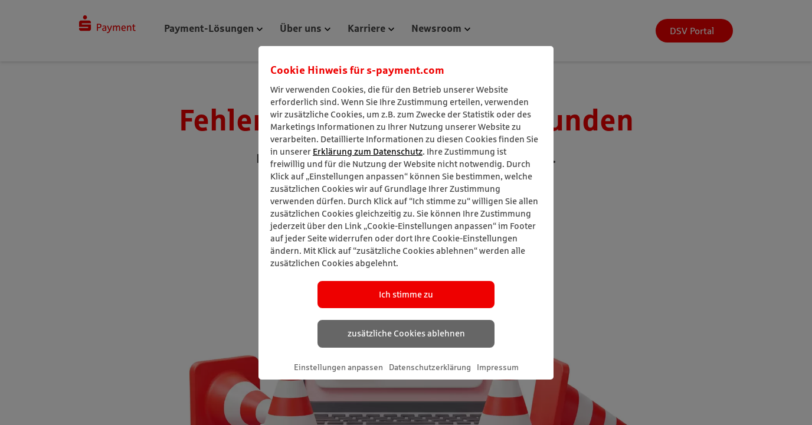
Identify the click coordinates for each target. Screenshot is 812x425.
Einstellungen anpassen (338, 367)
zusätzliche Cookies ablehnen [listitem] (406, 333)
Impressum (498, 367)
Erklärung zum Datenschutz (368, 151)
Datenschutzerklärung (430, 367)
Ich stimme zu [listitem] (406, 294)
